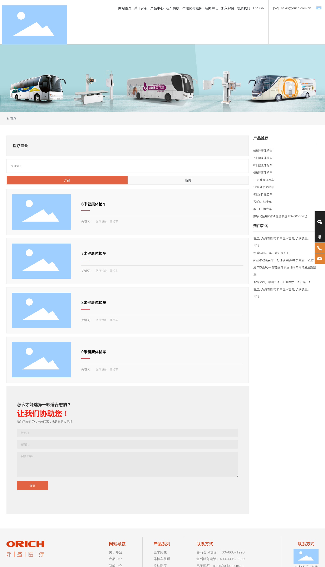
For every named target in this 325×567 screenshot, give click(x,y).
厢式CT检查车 (262, 209)
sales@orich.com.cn (296, 8)
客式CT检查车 (262, 202)
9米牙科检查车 (262, 194)
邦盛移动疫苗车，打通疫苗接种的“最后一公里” (284, 260)
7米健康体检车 (93, 253)
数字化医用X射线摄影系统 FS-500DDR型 (280, 216)
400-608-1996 (232, 552)
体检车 (114, 221)
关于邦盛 (115, 552)
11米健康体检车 (263, 180)
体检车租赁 (161, 559)
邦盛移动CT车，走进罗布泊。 (272, 253)
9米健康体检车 (93, 351)
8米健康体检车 (93, 302)
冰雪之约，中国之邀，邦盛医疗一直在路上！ (282, 282)
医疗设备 (101, 221)
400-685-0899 (232, 559)
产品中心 (115, 559)
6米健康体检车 (93, 204)
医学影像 (160, 552)
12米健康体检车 (263, 187)
